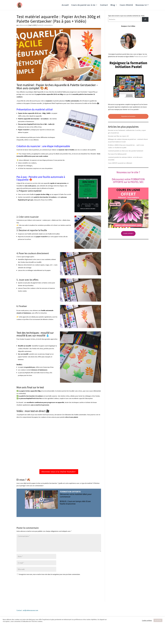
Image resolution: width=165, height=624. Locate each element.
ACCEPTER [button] (158, 620)
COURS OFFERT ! (128, 233)
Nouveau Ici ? (142, 5)
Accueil (65, 5)
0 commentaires (48, 25)
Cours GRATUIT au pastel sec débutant (120, 163)
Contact (104, 5)
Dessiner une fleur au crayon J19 (118, 136)
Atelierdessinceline (141, 56)
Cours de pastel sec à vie (83, 5)
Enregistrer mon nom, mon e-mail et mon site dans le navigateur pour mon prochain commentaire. (49, 574)
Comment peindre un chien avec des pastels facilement (125, 151)
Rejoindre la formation (128, 116)
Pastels (39, 25)
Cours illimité (126, 5)
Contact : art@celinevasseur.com (27, 610)
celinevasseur (23, 25)
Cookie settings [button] (147, 620)
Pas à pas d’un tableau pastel (117, 154)
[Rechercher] (145, 19)
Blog (112, 5)
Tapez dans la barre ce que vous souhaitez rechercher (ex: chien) (126, 16)
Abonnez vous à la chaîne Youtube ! (58, 471)
